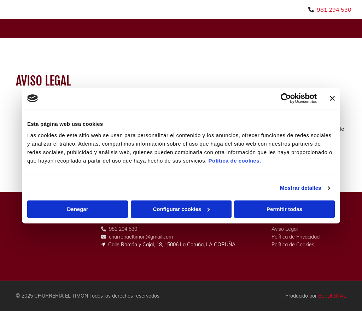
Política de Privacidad (296, 237)
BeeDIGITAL (332, 296)
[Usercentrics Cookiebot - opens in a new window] (286, 98)
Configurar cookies (181, 209)
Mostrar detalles (300, 188)
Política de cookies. (234, 161)
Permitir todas (284, 209)
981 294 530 (334, 9)
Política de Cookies (293, 244)
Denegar (77, 209)
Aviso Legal (285, 229)
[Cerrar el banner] (332, 98)
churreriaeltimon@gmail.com (141, 237)
